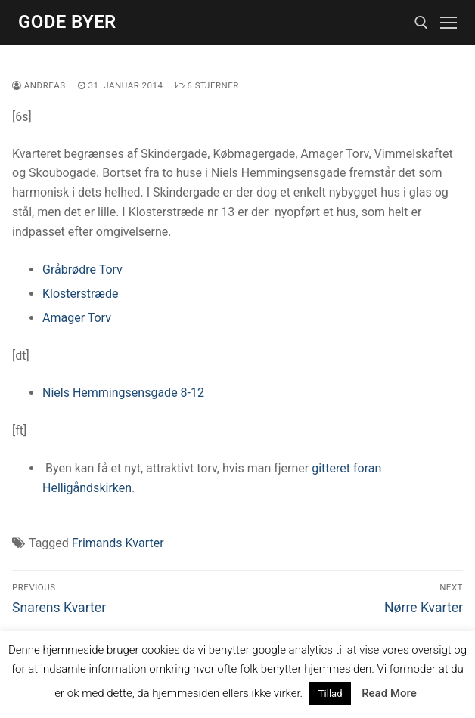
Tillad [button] (330, 693)
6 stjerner (207, 85)
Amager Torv (76, 318)
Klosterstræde (80, 293)
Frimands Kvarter (118, 543)
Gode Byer (67, 21)
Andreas (39, 85)
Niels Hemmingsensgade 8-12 (123, 392)
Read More (389, 693)
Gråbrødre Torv (82, 269)
